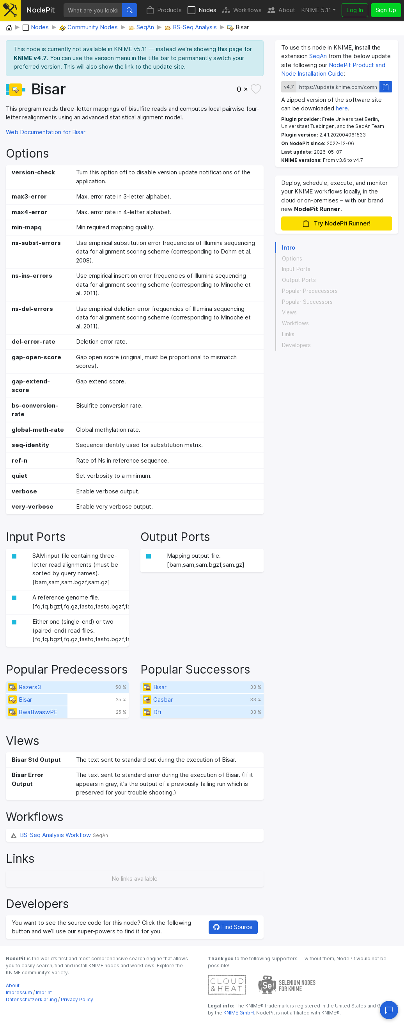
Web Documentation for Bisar (45, 132)
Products (164, 10)
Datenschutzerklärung (31, 999)
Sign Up (386, 10)
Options (292, 258)
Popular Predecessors (310, 291)
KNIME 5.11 (316, 10)
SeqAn (318, 56)
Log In (354, 10)
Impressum (19, 992)
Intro (288, 248)
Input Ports (296, 269)
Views (289, 312)
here (342, 108)
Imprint (44, 992)
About (281, 10)
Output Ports (299, 280)
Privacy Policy (77, 999)
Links (288, 334)
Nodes (202, 10)
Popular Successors (307, 302)
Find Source (233, 927)
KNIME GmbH (238, 1013)
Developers (296, 345)
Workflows (242, 10)
